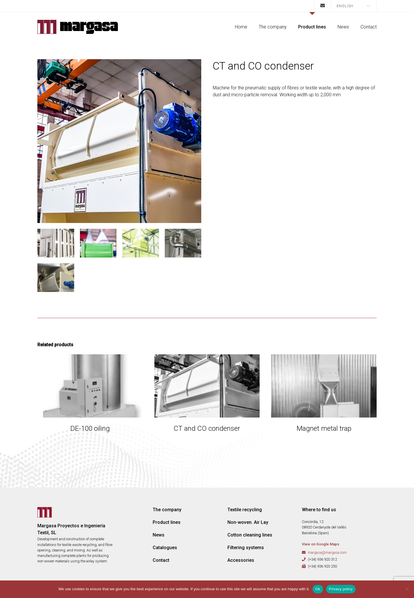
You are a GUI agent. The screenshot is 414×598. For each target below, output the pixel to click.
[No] (407, 589)
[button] (354, 6)
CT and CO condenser (207, 428)
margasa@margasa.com (327, 552)
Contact (369, 27)
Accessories (240, 560)
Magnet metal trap (324, 428)
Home (241, 27)
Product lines (312, 27)
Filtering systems (245, 547)
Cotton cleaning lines (249, 535)
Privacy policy (341, 589)
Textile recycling (244, 509)
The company (273, 27)
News (343, 27)
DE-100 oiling (90, 428)
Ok (317, 589)
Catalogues (165, 547)
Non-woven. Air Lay (247, 522)
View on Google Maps (320, 544)
